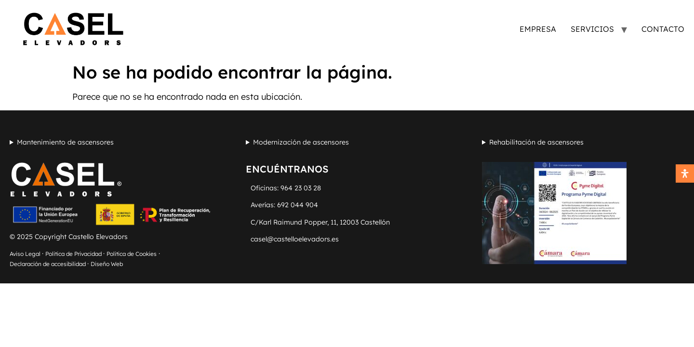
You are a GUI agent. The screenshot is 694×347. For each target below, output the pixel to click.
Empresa (538, 29)
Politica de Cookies (132, 253)
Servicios (592, 29)
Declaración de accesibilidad (48, 263)
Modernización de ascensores (301, 142)
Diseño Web (107, 263)
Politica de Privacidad (74, 253)
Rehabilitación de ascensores (536, 142)
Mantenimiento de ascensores (65, 142)
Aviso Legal (26, 253)
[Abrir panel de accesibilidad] (685, 173)
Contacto (662, 29)
